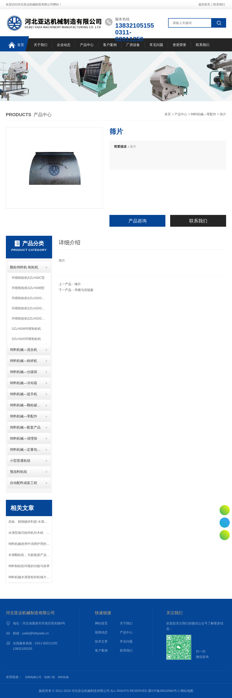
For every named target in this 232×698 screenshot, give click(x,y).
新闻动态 (101, 632)
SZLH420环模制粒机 (26, 339)
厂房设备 (133, 45)
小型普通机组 (20, 460)
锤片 (78, 284)
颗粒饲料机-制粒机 (24, 267)
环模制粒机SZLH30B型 (28, 288)
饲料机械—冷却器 (23, 383)
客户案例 (110, 45)
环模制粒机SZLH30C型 (28, 277)
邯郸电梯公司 (33, 677)
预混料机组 (18, 472)
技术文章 (101, 641)
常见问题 (156, 45)
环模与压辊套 (84, 290)
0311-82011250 (225, 522)
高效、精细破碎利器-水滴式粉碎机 (29, 521)
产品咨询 (137, 220)
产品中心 (87, 45)
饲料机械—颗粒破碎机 (26, 405)
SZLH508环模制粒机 (26, 328)
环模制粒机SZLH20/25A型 (30, 318)
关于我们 (40, 45)
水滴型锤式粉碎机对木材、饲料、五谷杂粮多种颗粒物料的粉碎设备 (29, 532)
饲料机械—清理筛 (23, 438)
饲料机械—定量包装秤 (26, 449)
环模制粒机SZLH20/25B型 (30, 308)
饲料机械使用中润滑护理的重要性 (29, 544)
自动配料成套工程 (23, 483)
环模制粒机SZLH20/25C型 (30, 298)
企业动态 (63, 45)
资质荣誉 (179, 45)
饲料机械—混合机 (23, 349)
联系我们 (219, 4)
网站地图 (187, 691)
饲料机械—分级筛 (23, 372)
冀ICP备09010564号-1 (164, 691)
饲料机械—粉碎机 (23, 361)
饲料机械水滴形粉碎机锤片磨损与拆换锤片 (29, 577)
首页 (16, 45)
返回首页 (204, 4)
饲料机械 (63, 677)
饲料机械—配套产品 (25, 427)
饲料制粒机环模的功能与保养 (29, 566)
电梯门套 (49, 677)
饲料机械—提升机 (23, 394)
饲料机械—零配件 (203, 114)
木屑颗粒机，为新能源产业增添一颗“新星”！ (29, 555)
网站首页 (101, 623)
